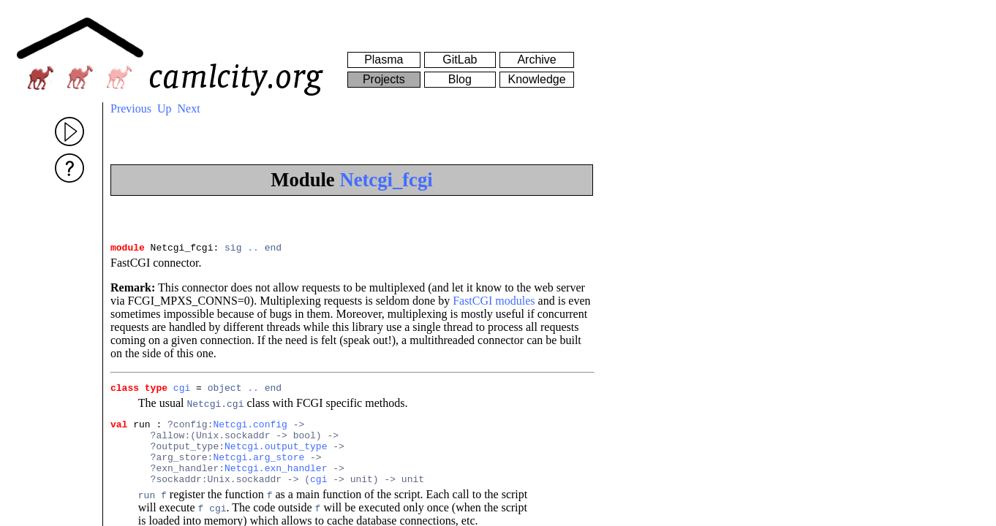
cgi (181, 391)
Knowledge (536, 79)
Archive (536, 59)
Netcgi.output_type (276, 456)
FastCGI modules (494, 303)
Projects (384, 79)
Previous (130, 108)
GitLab (459, 59)
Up (164, 108)
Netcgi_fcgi (385, 180)
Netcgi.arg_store (258, 469)
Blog (460, 79)
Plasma (383, 59)
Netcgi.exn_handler (276, 482)
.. (253, 249)
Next (189, 108)
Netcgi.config (250, 430)
